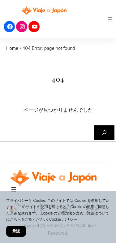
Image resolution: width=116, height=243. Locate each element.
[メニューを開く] (110, 19)
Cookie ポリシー (63, 219)
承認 (16, 231)
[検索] (104, 132)
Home (12, 48)
